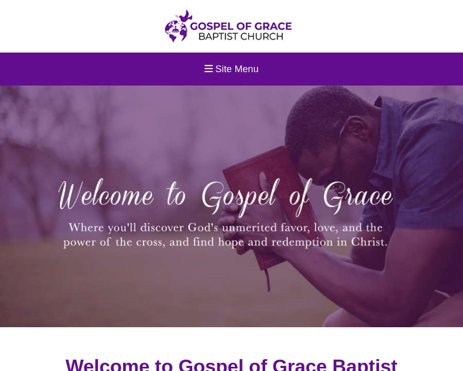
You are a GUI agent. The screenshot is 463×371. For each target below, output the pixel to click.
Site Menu (231, 68)
